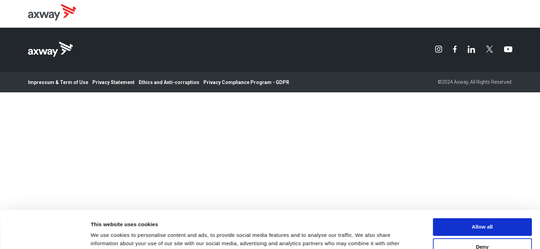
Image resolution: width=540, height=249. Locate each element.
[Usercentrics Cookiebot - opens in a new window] (45, 235)
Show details (107, 235)
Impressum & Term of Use (58, 82)
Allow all (482, 191)
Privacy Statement (113, 82)
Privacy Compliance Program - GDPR (246, 82)
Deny (482, 211)
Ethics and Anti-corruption (169, 82)
